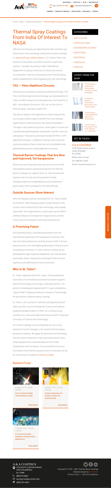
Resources (86, 11)
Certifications (82, 43)
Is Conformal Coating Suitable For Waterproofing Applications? (25, 436)
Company (50, 11)
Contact (95, 11)
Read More (33, 405)
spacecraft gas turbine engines (30, 57)
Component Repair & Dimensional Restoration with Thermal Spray (91, 102)
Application (80, 38)
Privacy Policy (73, 474)
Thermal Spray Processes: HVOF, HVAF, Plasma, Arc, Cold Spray (91, 128)
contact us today (45, 355)
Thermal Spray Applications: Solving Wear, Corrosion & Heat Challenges (91, 88)
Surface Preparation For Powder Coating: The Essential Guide (53, 395)
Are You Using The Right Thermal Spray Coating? (24, 394)
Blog (84, 2)
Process (78, 67)
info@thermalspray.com (87, 165)
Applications (76, 11)
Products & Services (62, 11)
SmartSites (93, 472)
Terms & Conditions (90, 474)
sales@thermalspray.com (83, 6)
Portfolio (76, 2)
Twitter (85, 464)
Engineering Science (85, 47)
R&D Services (93, 2)
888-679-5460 (63, 6)
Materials (79, 57)
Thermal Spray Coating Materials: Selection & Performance (91, 116)
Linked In (96, 464)
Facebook (90, 464)
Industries (67, 2)
